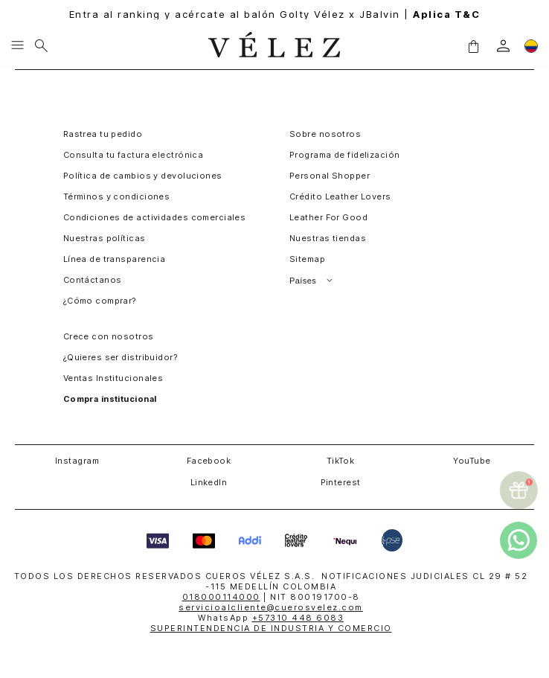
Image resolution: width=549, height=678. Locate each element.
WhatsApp (271, 618)
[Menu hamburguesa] (17, 46)
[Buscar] (41, 46)
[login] (503, 45)
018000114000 (221, 597)
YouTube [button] (471, 460)
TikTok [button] (341, 460)
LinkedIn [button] (209, 482)
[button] (473, 46)
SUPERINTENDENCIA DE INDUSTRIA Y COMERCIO (271, 628)
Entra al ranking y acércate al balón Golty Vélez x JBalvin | (275, 14)
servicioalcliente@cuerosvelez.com (271, 607)
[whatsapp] (518, 540)
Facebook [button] (209, 460)
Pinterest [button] (341, 482)
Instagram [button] (77, 460)
